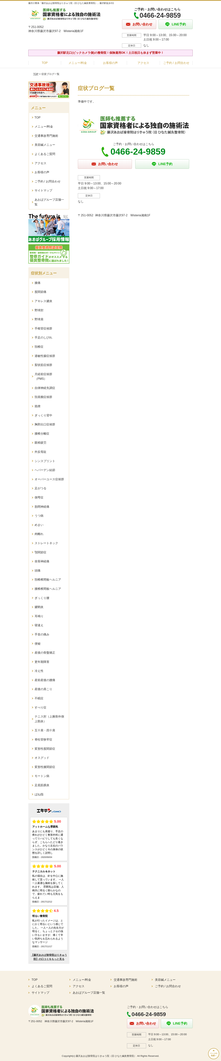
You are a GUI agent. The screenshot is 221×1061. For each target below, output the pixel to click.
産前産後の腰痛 (45, 680)
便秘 (37, 643)
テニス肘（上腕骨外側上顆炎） (49, 719)
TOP (45, 62)
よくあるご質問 (45, 154)
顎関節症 (40, 552)
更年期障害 (42, 661)
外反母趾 (40, 451)
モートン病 (42, 776)
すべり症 (40, 707)
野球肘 (39, 310)
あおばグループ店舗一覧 (49, 202)
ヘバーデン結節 (45, 470)
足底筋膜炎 (42, 785)
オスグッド (42, 757)
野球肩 (39, 319)
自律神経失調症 (45, 387)
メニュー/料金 (77, 62)
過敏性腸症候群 (45, 355)
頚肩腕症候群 (43, 397)
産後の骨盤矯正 (45, 652)
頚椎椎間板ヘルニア (48, 579)
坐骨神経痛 (42, 561)
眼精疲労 (40, 442)
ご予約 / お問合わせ (176, 62)
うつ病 (39, 515)
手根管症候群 (43, 328)
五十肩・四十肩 (45, 730)
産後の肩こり (43, 689)
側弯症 (39, 497)
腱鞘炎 (39, 607)
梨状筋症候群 (43, 364)
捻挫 (37, 406)
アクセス (143, 62)
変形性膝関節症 (45, 767)
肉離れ (39, 533)
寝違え (39, 625)
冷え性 (39, 670)
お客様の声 (110, 62)
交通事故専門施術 (46, 135)
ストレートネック (46, 543)
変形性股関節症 (45, 748)
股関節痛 (40, 291)
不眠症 (39, 698)
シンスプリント (45, 461)
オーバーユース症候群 (49, 479)
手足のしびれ (43, 337)
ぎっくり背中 (43, 415)
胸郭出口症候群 (45, 424)
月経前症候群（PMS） (43, 376)
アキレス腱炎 (43, 301)
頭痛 (37, 570)
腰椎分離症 (42, 433)
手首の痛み (42, 634)
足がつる (40, 488)
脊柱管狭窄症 (43, 739)
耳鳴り (39, 616)
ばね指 (39, 794)
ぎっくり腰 (42, 598)
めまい (39, 524)
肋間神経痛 (42, 506)
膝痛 (37, 282)
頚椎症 (39, 346)
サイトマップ (43, 190)
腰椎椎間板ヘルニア (48, 588)
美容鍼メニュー (45, 144)
